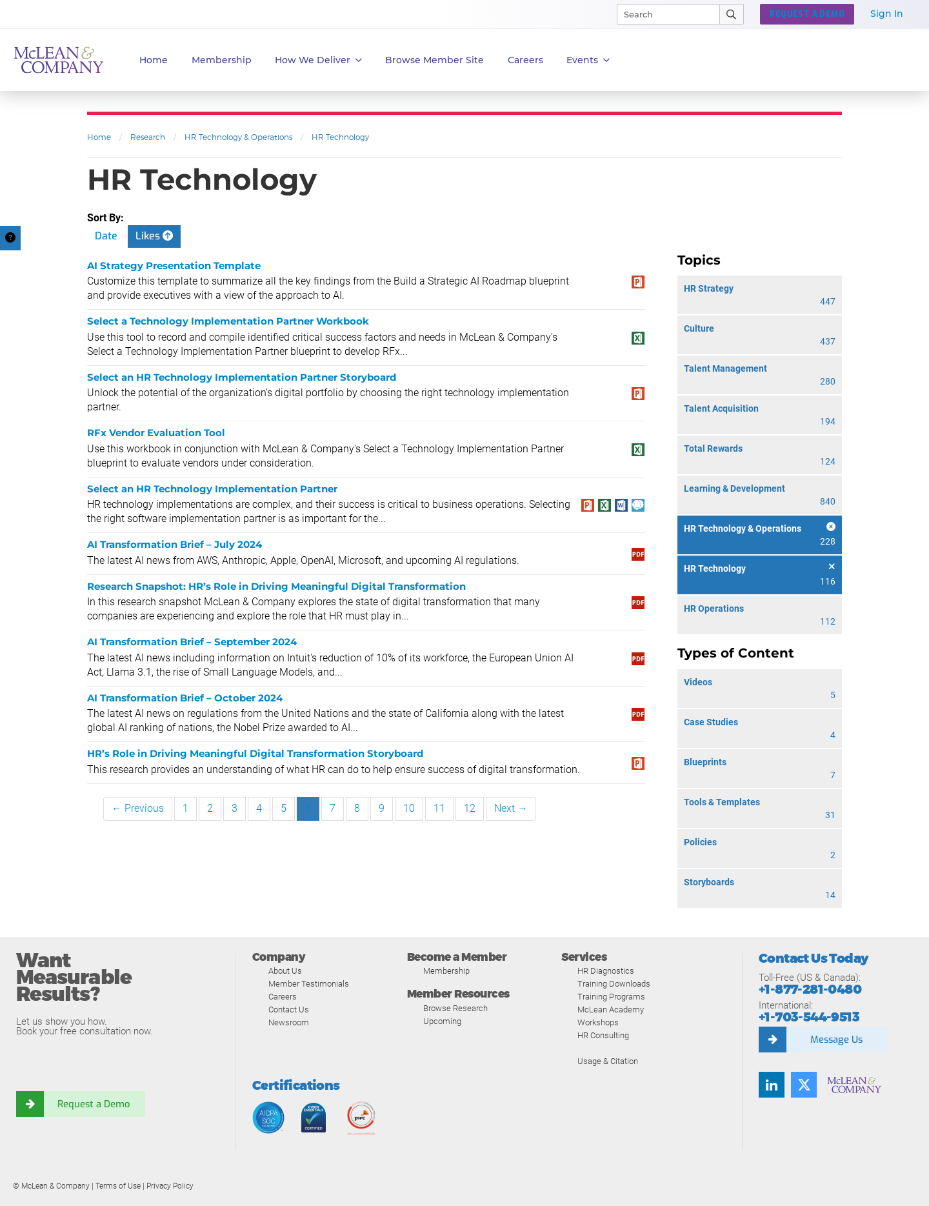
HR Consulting (603, 1035)
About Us (285, 971)
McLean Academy (610, 1009)
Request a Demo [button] (807, 14)
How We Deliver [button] (318, 60)
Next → (511, 808)
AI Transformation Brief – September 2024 (192, 642)
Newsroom (288, 1022)
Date (106, 236)
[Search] (662, 14)
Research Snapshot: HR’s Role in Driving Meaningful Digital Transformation (276, 586)
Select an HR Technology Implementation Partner (212, 489)
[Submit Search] (732, 14)
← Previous (138, 808)
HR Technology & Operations (238, 137)
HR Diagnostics (605, 971)
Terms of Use (118, 1186)
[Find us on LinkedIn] (771, 1085)
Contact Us (288, 1009)
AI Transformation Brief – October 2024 (185, 698)
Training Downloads (613, 984)
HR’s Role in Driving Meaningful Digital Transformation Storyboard (255, 753)
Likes (154, 236)
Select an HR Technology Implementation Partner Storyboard (241, 377)
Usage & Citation (607, 1061)
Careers (282, 996)
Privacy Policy (170, 1186)
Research (147, 137)
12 (469, 808)
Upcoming (442, 1021)
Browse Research (455, 1008)
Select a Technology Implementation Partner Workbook (228, 321)
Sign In (886, 13)
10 (409, 808)
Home (153, 60)
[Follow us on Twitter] (804, 1085)
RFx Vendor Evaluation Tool (156, 433)
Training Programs (611, 996)
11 (439, 808)
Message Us (836, 1039)
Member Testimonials (308, 984)
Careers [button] (525, 60)
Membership (222, 60)
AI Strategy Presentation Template (174, 265)
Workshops (598, 1022)
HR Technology (340, 137)
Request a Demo (93, 1104)
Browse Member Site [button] (434, 60)
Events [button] (588, 60)
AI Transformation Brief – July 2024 (174, 544)
